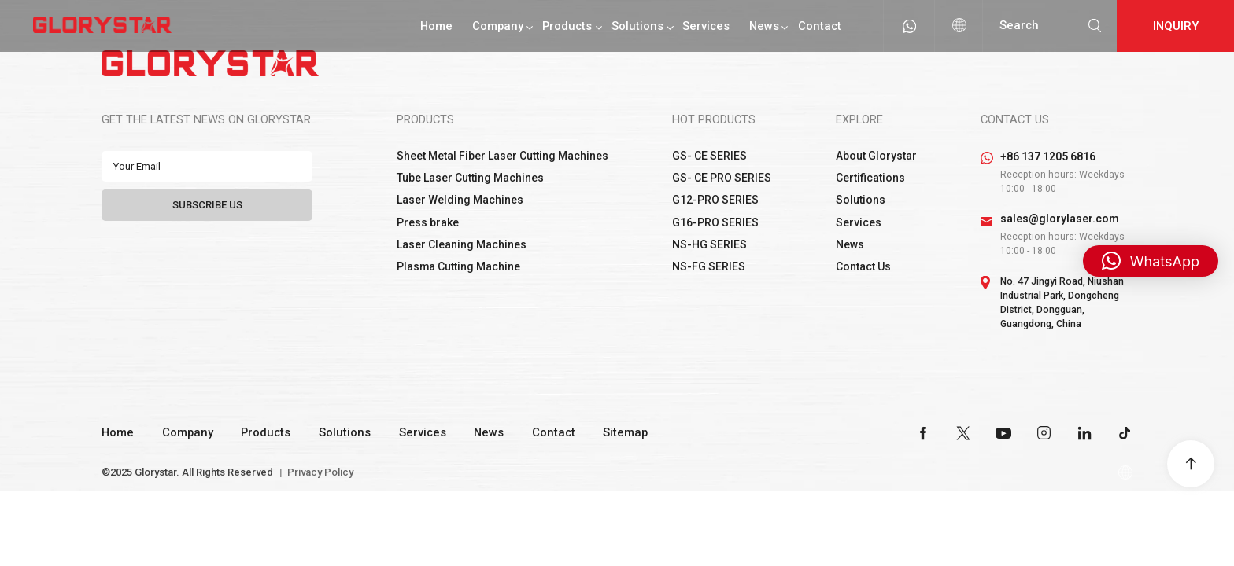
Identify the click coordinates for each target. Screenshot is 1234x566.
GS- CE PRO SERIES (721, 177)
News (764, 26)
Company (497, 26)
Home (436, 26)
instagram (1044, 433)
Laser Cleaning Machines (461, 244)
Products (567, 26)
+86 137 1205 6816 (1047, 156)
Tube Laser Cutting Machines (470, 177)
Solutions (637, 26)
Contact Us (863, 266)
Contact (819, 26)
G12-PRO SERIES (715, 199)
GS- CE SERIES (709, 155)
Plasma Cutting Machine (458, 266)
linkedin (1084, 433)
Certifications (870, 177)
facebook (923, 433)
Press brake (428, 222)
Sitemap (625, 432)
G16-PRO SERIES (715, 222)
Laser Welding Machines (460, 199)
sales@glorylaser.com (1059, 218)
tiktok (1124, 433)
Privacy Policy (320, 472)
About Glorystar (876, 155)
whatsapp (909, 26)
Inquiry (1176, 26)
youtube (1003, 433)
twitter (963, 433)
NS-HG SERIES (709, 244)
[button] (1150, 261)
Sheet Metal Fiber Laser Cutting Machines (502, 155)
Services (706, 26)
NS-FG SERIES (708, 266)
